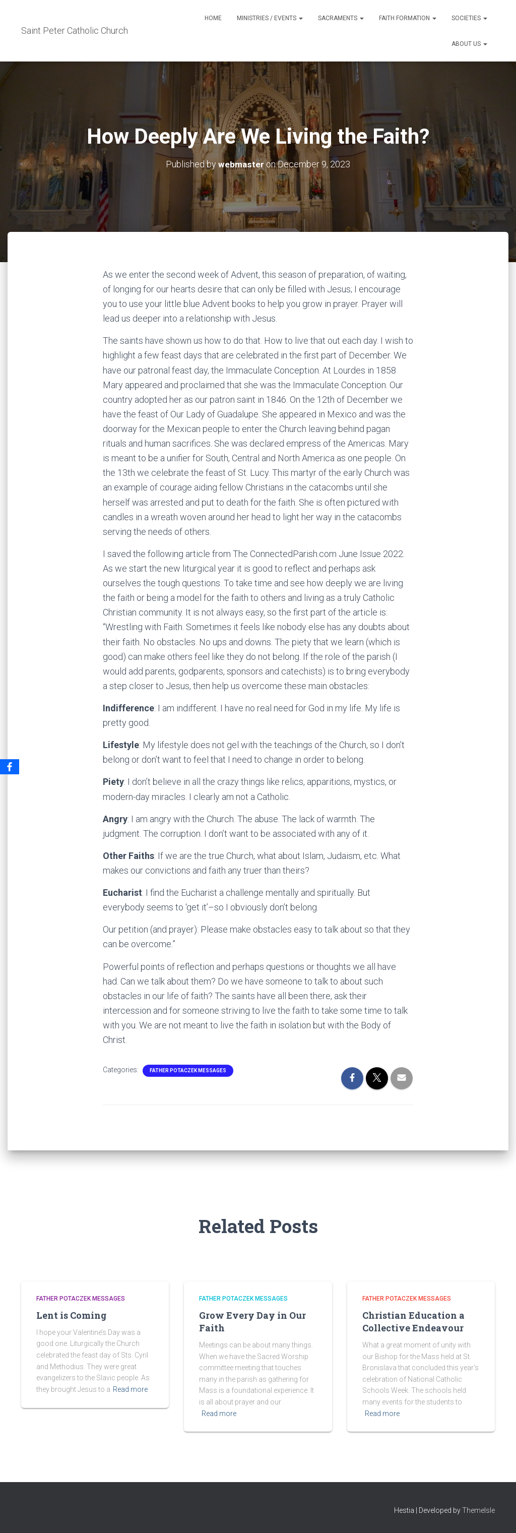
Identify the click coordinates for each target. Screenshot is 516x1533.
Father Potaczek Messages (188, 1070)
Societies (469, 18)
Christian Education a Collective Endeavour (413, 1321)
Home (213, 18)
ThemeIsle (478, 1510)
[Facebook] (9, 766)
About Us (469, 43)
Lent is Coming (71, 1315)
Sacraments (341, 18)
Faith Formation (407, 18)
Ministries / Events (270, 18)
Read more (130, 1389)
